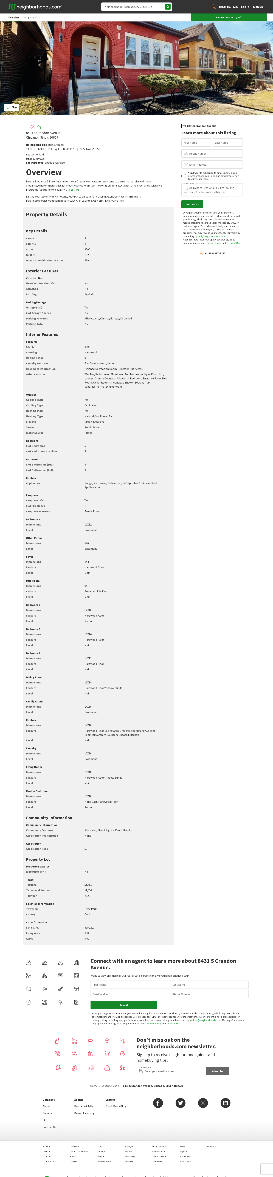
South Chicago (55, 144)
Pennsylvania (158, 1151)
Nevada (128, 1151)
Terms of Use (233, 243)
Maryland (101, 1156)
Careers (47, 1113)
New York (129, 1161)
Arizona (46, 1146)
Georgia (73, 1161)
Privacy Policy (214, 243)
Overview (14, 17)
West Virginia (185, 1161)
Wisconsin (211, 1146)
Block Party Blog (116, 1106)
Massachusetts (104, 1161)
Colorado (47, 1156)
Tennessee (157, 1161)
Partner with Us (83, 1106)
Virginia (183, 1151)
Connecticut (48, 1161)
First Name (190, 142)
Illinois (100, 1146)
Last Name (221, 142)
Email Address (197, 164)
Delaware (74, 1146)
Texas (182, 1146)
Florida (73, 1156)
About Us (48, 1106)
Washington (185, 1156)
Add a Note (189, 184)
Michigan (129, 1146)
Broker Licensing (84, 1113)
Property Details (33, 17)
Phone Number (198, 153)
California (47, 1151)
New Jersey (130, 1156)
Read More (73, 189)
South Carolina (159, 1156)
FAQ (45, 1120)
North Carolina (159, 1146)
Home (94, 1086)
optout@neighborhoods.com (210, 236)
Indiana (101, 1151)
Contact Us (49, 1127)
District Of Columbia (79, 1151)
